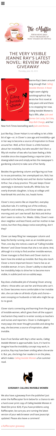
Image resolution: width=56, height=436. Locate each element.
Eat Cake (50, 118)
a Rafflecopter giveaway (13, 426)
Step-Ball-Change (37, 122)
